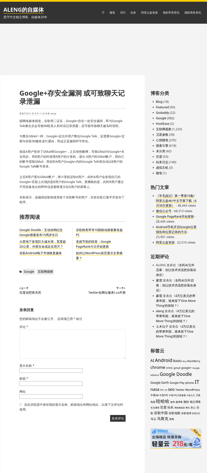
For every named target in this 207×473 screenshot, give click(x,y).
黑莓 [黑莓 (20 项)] (171, 419)
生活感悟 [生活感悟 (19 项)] (154, 407)
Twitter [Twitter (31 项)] (179, 390)
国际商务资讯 (192, 12)
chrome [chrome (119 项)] (157, 367)
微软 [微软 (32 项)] (186, 402)
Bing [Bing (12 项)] (185, 361)
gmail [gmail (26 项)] (177, 368)
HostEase (162, 124)
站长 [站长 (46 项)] (170, 407)
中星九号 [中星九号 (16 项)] (191, 395)
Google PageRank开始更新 (175, 216)
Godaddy (162, 113)
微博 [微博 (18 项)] (172, 401)
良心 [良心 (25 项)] (193, 407)
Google (29, 271)
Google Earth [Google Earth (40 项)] (159, 382)
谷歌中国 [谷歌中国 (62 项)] (161, 412)
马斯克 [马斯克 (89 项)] (162, 418)
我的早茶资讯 (171, 12)
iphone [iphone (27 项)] (189, 382)
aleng (53, 113)
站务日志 (162, 162)
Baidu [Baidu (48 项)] (177, 361)
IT (103, 12)
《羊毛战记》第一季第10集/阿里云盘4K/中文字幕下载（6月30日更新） (176, 201)
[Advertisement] (104, 49)
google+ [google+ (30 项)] (186, 368)
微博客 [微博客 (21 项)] (179, 401)
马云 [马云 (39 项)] (153, 419)
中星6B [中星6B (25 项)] (154, 395)
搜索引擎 (162, 145)
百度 (159, 156)
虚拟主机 (162, 167)
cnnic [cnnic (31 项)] (169, 368)
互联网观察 (45, 271)
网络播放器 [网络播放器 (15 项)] (180, 407)
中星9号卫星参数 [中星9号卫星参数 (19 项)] (177, 395)
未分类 (160, 151)
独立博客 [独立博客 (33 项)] (195, 402)
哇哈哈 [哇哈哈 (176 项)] (162, 401)
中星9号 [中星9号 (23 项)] (163, 395)
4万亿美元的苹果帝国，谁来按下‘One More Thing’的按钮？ (176, 301)
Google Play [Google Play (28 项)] (177, 383)
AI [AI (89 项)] (152, 360)
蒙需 (159, 280)
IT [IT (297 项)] (197, 381)
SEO (122, 12)
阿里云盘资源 (149, 12)
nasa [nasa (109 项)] (154, 389)
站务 (133, 12)
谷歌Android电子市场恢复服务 (40, 253)
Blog (159, 102)
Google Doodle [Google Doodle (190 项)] (176, 374)
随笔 (112, 12)
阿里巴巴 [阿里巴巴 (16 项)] (196, 413)
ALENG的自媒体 (23, 9)
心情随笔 (162, 140)
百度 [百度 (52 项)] (163, 407)
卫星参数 (162, 134)
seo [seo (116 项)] (171, 389)
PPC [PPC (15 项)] (162, 390)
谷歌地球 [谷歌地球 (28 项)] (186, 413)
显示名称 (26, 366)
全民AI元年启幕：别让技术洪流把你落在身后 (176, 270)
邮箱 (23, 378)
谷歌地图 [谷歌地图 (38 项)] (174, 413)
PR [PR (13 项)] (166, 390)
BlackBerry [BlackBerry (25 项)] (193, 361)
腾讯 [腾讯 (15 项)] (188, 407)
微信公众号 (163, 211)
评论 (23, 327)
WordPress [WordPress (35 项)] (192, 390)
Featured (162, 107)
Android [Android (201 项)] (163, 360)
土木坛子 (162, 326)
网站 (22, 391)
